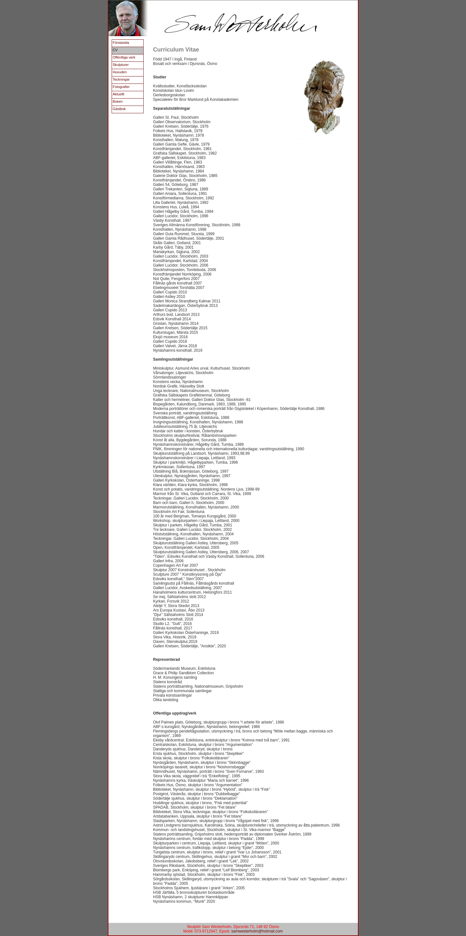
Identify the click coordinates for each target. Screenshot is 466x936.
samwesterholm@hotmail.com (257, 931)
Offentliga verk (124, 57)
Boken (117, 101)
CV (115, 50)
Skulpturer (121, 65)
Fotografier (121, 87)
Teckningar (121, 79)
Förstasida (121, 42)
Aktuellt (118, 94)
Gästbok (119, 109)
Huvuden (120, 72)
